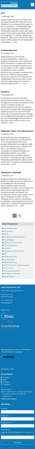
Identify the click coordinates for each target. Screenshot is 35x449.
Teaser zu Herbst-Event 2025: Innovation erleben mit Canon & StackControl (17, 394)
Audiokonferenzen (9, 50)
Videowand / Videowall (11, 172)
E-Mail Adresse (6, 423)
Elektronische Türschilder (13, 243)
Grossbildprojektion (11, 245)
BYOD (6, 234)
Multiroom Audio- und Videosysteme (17, 131)
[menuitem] (15, 215)
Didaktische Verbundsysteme (14, 237)
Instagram (6, 384)
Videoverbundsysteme (12, 271)
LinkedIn (6, 378)
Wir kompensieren (7, 350)
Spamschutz (5, 430)
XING (5, 380)
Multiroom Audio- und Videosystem (16, 265)
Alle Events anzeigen (9, 399)
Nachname (5, 416)
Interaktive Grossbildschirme (14, 251)
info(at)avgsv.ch (6, 303)
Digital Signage (9, 240)
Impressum (5, 369)
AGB (12, 369)
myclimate (19, 352)
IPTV (3, 13)
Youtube (6, 382)
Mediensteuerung (10, 262)
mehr (14, 42)
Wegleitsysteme (9, 276)
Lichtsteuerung (9, 259)
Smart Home (8, 268)
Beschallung (8, 231)
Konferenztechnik (10, 257)
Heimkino (5, 92)
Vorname (4, 409)
